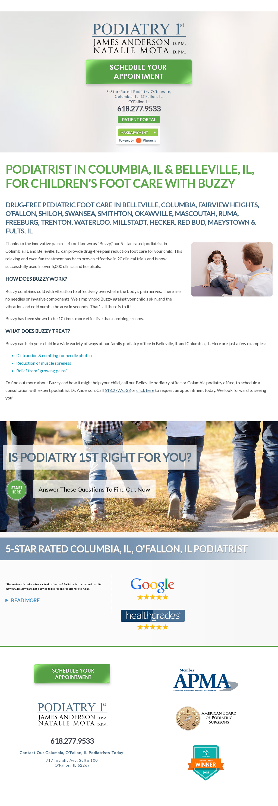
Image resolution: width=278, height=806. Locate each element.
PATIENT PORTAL (139, 119)
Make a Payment (134, 132)
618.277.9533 (139, 108)
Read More (25, 600)
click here (145, 390)
